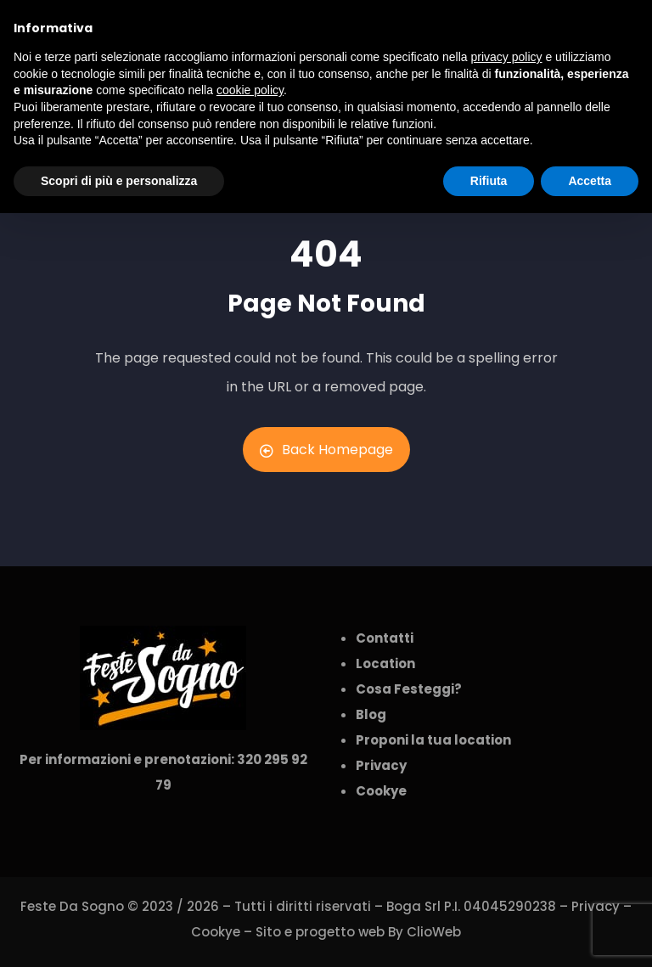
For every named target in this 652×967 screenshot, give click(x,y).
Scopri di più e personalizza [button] (119, 181)
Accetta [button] (589, 181)
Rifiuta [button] (489, 181)
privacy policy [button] (506, 57)
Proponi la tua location (433, 740)
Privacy (595, 906)
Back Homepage (326, 449)
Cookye (215, 932)
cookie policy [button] (250, 90)
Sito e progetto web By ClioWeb (358, 932)
